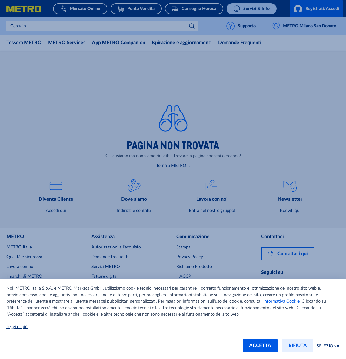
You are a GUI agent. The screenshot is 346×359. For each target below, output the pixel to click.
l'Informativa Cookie (280, 301)
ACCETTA (260, 345)
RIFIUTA (297, 345)
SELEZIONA (328, 346)
